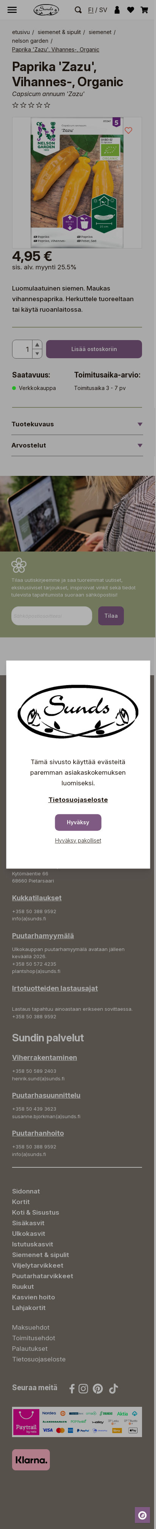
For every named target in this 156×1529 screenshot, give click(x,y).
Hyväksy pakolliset (78, 840)
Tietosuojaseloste (78, 799)
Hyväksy (78, 822)
